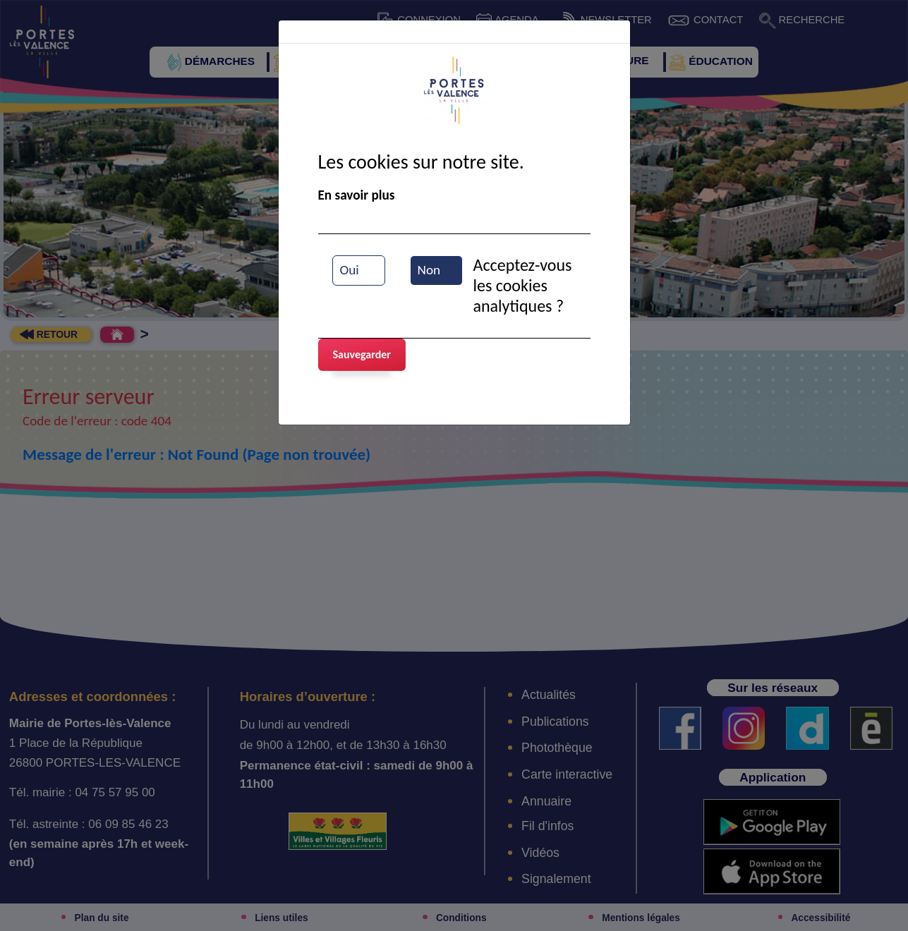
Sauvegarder (362, 354)
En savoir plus (356, 195)
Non (429, 270)
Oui (349, 270)
